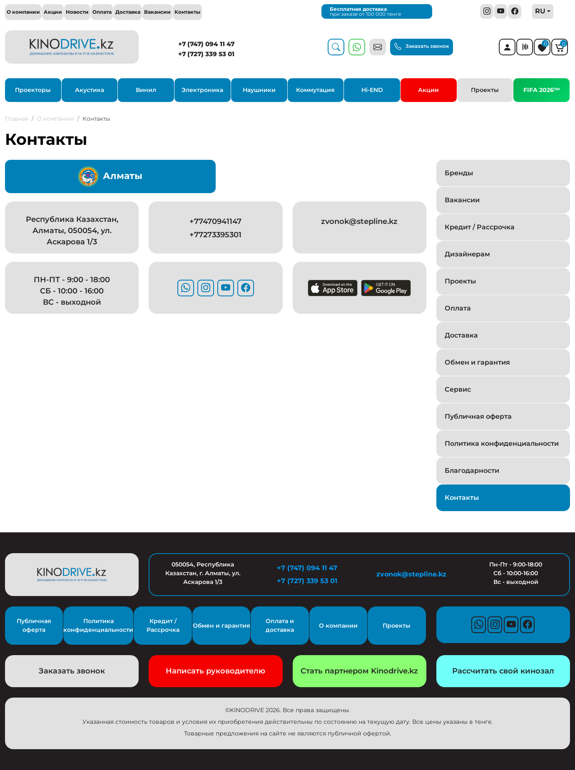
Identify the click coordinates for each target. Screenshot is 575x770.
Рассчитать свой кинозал (503, 671)
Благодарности (472, 470)
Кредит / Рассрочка (480, 227)
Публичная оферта (478, 416)
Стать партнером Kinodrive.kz (359, 671)
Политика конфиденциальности (502, 443)
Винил (146, 90)
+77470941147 (215, 221)
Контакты (187, 12)
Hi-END (372, 90)
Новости (77, 12)
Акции (53, 12)
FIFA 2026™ (541, 90)
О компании (23, 12)
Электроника (202, 90)
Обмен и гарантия (477, 362)
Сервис (458, 389)
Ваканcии (462, 200)
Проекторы (33, 90)
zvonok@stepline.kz (359, 221)
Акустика (89, 90)
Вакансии (157, 12)
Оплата (102, 12)
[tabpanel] (215, 261)
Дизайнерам (467, 254)
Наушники (259, 90)
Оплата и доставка (280, 625)
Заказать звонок (421, 46)
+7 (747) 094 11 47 (206, 44)
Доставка (127, 12)
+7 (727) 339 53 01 (206, 54)
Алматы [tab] (110, 176)
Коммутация (315, 90)
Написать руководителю (215, 671)
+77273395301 (215, 234)
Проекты (485, 90)
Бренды (459, 173)
